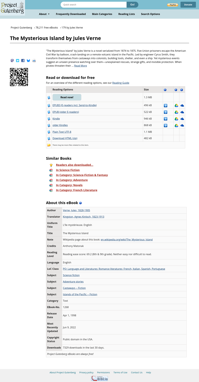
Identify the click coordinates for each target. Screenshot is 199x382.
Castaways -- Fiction (74, 288)
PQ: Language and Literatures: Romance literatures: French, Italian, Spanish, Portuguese (114, 269)
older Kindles (60, 125)
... (79, 65)
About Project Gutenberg (63, 372)
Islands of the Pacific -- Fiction (80, 294)
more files (68, 145)
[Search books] (94, 5)
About (44, 14)
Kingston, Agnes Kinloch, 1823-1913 (83, 216)
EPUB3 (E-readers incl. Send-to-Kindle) (75, 105)
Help (148, 372)
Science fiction (71, 275)
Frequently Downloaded (71, 14)
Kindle (56, 118)
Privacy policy (86, 372)
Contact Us (136, 372)
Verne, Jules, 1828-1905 (76, 210)
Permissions (103, 372)
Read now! (66, 97)
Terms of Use (120, 372)
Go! (132, 4)
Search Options (150, 14)
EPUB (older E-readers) (66, 112)
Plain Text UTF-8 (62, 132)
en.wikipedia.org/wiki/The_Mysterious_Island (127, 239)
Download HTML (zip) (65, 138)
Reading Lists (126, 14)
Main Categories (102, 14)
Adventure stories (73, 281)
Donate (188, 4)
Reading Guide (120, 83)
